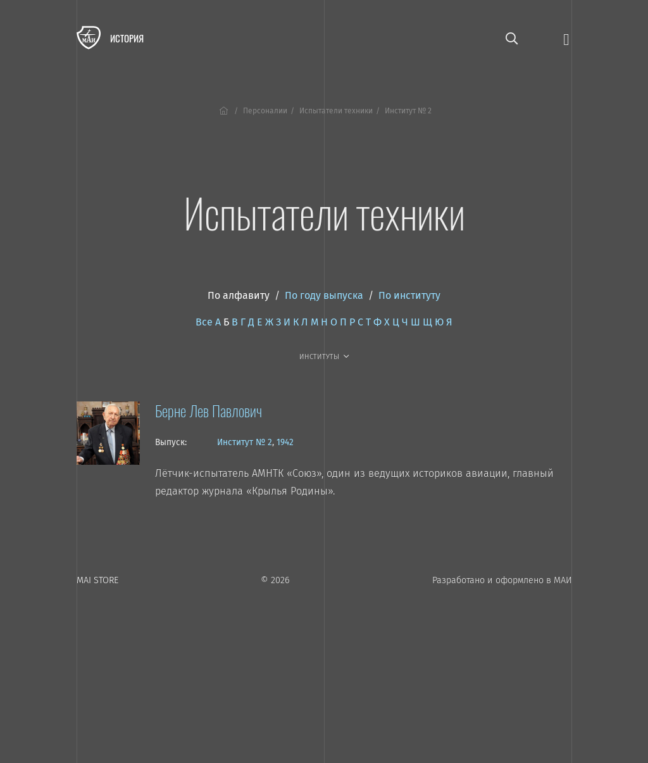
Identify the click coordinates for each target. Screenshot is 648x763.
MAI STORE (97, 580)
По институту (409, 295)
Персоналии (265, 110)
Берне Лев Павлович (208, 410)
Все (204, 322)
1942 (285, 442)
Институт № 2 (244, 442)
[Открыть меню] (566, 38)
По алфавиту (239, 295)
